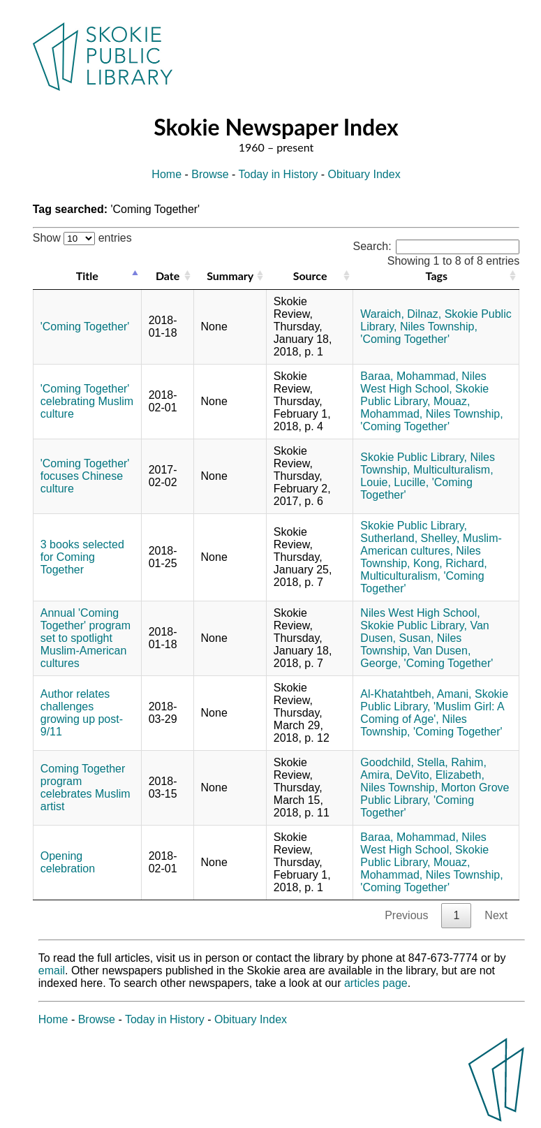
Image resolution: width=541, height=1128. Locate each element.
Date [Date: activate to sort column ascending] (167, 275)
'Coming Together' (85, 326)
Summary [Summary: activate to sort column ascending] (230, 275)
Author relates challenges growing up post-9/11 (81, 713)
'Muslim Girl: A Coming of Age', (431, 713)
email (51, 970)
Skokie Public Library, (424, 395)
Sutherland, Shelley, (409, 538)
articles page (376, 983)
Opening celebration (67, 862)
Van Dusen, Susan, (424, 632)
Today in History (278, 174)
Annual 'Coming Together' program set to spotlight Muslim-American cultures (85, 638)
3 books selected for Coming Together (82, 557)
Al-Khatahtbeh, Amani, (415, 694)
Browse (209, 174)
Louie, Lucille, (394, 482)
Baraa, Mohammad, (409, 376)
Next (495, 915)
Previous (406, 915)
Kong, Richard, (450, 563)
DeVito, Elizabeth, (440, 775)
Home (166, 174)
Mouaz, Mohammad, (415, 407)
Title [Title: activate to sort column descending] (87, 275)
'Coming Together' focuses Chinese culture (85, 476)
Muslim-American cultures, (430, 544)
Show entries (82, 238)
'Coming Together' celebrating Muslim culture (86, 401)
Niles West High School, (423, 382)
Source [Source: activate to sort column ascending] (310, 275)
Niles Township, (438, 326)
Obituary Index (364, 174)
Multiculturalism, (453, 470)
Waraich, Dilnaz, (400, 314)
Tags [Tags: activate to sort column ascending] (436, 275)
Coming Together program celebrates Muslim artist (85, 787)
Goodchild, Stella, (403, 762)
